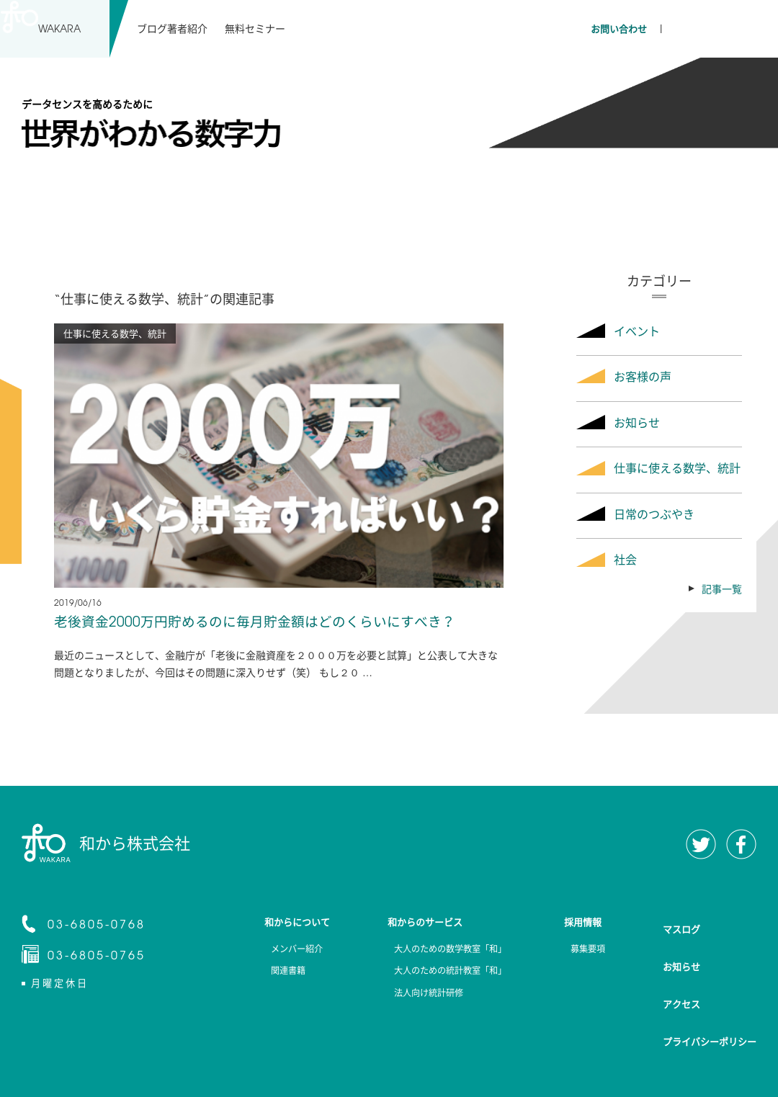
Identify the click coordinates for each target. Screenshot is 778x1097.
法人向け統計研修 (416, 1000)
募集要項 (585, 951)
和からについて (283, 923)
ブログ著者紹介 (172, 28)
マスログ (681, 923)
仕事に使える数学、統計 (677, 467)
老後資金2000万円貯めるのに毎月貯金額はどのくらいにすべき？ (264, 622)
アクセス (681, 970)
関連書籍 (268, 976)
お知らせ (637, 422)
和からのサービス (416, 923)
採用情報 (585, 923)
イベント (637, 330)
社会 (625, 559)
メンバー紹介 (278, 951)
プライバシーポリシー (709, 993)
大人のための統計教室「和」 (441, 976)
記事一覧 (722, 588)
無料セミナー (254, 28)
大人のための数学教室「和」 (441, 951)
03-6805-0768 (97, 924)
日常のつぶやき (654, 513)
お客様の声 (642, 376)
